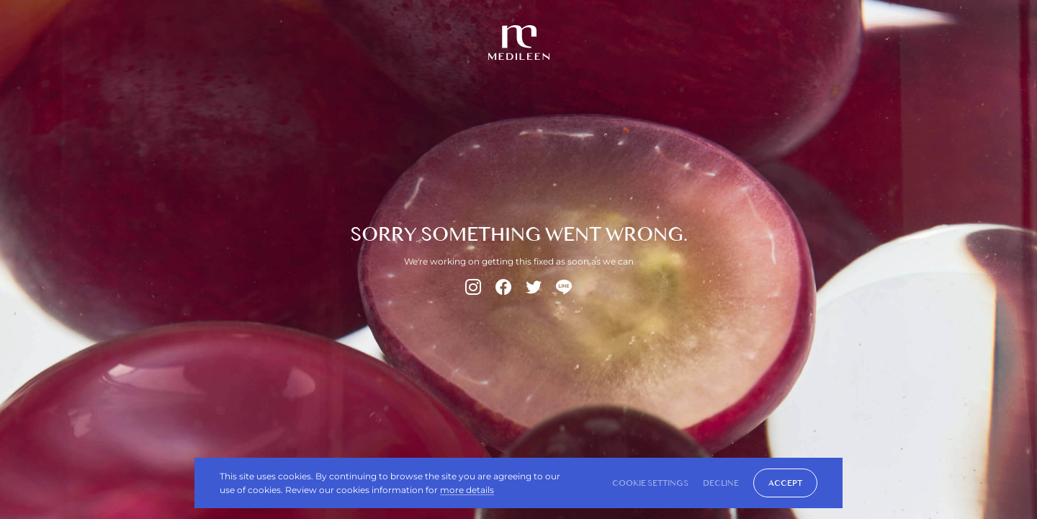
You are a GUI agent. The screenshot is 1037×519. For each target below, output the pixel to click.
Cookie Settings (650, 483)
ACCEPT (785, 483)
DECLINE (721, 483)
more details (467, 489)
